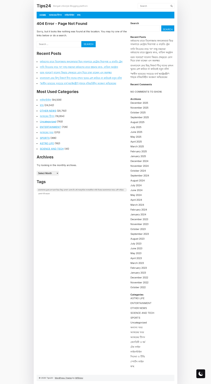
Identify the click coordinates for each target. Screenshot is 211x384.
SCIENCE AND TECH (52, 148)
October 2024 (138, 170)
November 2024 (139, 165)
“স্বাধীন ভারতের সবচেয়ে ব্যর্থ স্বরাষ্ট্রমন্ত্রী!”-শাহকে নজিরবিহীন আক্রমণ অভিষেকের (78, 83)
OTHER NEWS (48, 110)
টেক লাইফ (135, 346)
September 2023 (139, 233)
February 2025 (138, 151)
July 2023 (135, 243)
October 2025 (138, 112)
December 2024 (139, 161)
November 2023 (139, 224)
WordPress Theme (63, 378)
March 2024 (137, 204)
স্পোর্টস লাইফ (137, 361)
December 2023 (139, 219)
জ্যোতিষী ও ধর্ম (137, 342)
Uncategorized (48, 121)
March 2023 (137, 263)
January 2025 (138, 156)
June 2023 (136, 248)
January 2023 (138, 272)
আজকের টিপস (55, 15)
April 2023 (136, 258)
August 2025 (137, 122)
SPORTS (45, 137)
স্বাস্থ (78, 15)
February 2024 (138, 209)
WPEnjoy (79, 378)
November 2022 (139, 282)
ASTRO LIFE (47, 143)
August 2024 (137, 180)
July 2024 (136, 185)
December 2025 (139, 102)
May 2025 (135, 136)
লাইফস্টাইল (69, 15)
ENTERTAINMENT (50, 127)
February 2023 (138, 267)
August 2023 (137, 238)
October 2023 (138, 229)
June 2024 (136, 190)
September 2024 (139, 175)
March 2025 (137, 146)
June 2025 (136, 131)
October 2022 (138, 287)
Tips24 (44, 5)
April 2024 (136, 199)
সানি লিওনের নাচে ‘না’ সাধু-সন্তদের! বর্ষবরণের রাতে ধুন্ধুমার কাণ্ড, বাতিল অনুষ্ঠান (79, 67)
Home (43, 15)
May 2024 (136, 195)
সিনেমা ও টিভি (137, 356)
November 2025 (139, 107)
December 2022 (139, 277)
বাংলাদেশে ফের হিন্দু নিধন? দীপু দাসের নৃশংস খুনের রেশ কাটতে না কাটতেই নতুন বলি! (81, 78)
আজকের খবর (46, 132)
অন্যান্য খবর (136, 327)
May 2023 (135, 253)
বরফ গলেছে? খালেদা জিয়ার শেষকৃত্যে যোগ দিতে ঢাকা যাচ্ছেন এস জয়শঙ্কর (76, 72)
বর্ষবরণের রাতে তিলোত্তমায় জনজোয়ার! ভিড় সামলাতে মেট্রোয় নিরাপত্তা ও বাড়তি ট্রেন (81, 61)
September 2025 (139, 117)
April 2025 (136, 141)
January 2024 (138, 214)
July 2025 (135, 127)
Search (134, 23)
